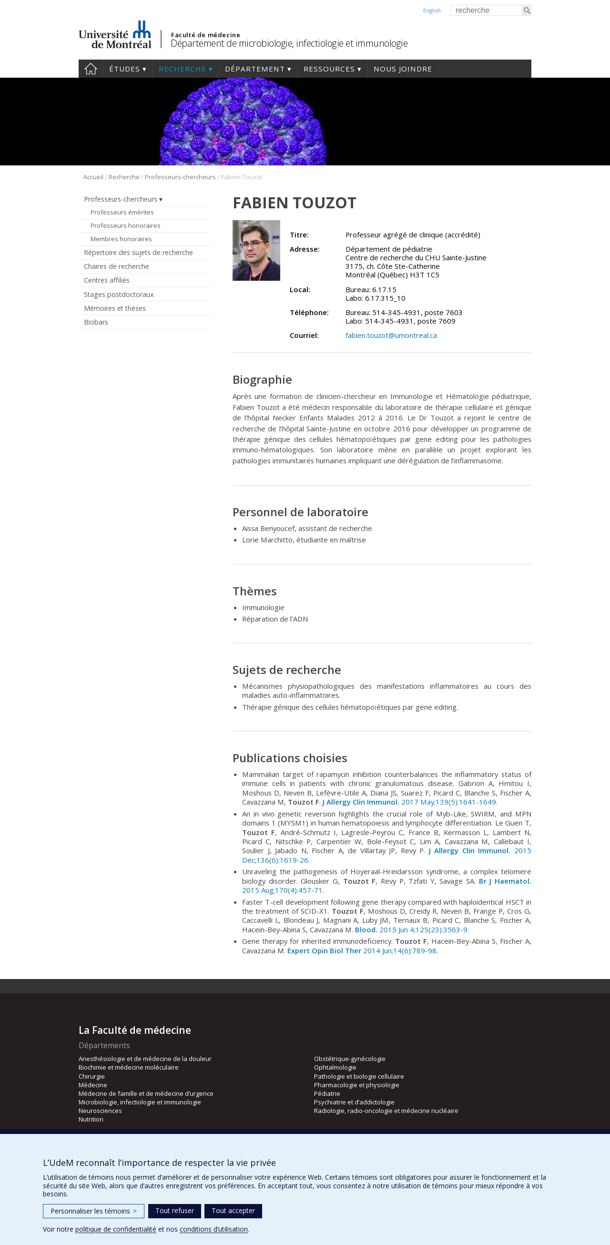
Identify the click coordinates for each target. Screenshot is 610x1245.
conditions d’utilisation (214, 1229)
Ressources (329, 68)
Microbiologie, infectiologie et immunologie (140, 1102)
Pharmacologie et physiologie (356, 1085)
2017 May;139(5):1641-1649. (410, 801)
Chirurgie (92, 1076)
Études (124, 68)
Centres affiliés (107, 280)
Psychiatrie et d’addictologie (354, 1102)
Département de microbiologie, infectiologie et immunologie (289, 43)
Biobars (96, 322)
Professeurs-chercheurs (180, 177)
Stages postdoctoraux (118, 294)
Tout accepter (233, 1210)
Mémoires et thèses (115, 308)
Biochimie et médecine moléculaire (129, 1067)
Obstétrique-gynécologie (350, 1058)
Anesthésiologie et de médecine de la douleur (145, 1058)
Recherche (182, 68)
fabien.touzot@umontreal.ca (391, 335)
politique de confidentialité (115, 1229)
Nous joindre (403, 68)
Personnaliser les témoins (94, 1210)
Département (255, 68)
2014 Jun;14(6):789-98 (362, 950)
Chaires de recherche (116, 266)
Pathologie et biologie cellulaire (359, 1076)
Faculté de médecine (205, 35)
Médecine (93, 1085)
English (432, 10)
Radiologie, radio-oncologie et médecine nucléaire (386, 1110)
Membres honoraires (121, 239)
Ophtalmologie (335, 1067)
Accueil (90, 69)
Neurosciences (100, 1110)
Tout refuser (174, 1210)
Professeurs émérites (122, 212)
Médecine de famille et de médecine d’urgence (146, 1093)
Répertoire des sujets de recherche (138, 252)
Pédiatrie (327, 1093)
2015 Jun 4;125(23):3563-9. (412, 929)
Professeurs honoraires (126, 225)
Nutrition (91, 1119)
